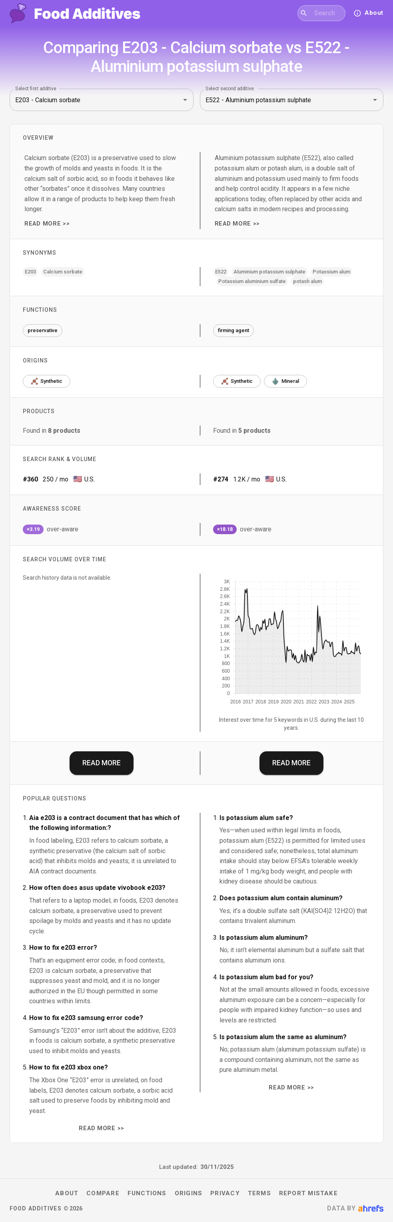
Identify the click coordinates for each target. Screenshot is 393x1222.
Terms (259, 1193)
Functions (147, 1193)
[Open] (185, 99)
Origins (189, 1193)
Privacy (225, 1193)
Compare (103, 1193)
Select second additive (229, 88)
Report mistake (308, 1193)
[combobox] (326, 13)
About (66, 1193)
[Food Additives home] (75, 13)
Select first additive (35, 88)
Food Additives (36, 1208)
